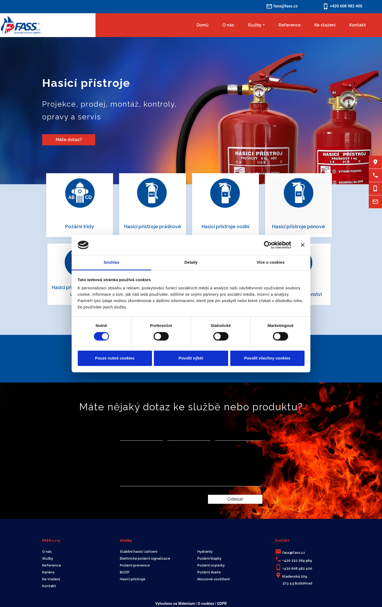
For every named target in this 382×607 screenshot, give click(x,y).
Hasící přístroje (132, 579)
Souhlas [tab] (111, 262)
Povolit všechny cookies (267, 358)
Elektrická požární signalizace (145, 558)
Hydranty (205, 552)
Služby (255, 25)
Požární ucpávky (211, 565)
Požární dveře (209, 572)
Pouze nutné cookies (114, 358)
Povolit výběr (191, 358)
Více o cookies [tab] (271, 262)
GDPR (222, 603)
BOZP (124, 572)
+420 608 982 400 (297, 568)
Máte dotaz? (69, 139)
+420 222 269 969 (297, 561)
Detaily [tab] (191, 262)
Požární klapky (209, 558)
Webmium (186, 603)
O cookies (206, 603)
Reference (290, 25)
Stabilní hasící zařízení (138, 552)
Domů (203, 25)
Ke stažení (325, 25)
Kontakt (357, 25)
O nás (228, 25)
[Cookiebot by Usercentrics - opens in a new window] (268, 245)
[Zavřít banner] (303, 245)
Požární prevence (135, 565)
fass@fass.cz (293, 553)
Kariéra (48, 572)
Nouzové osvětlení (213, 579)
